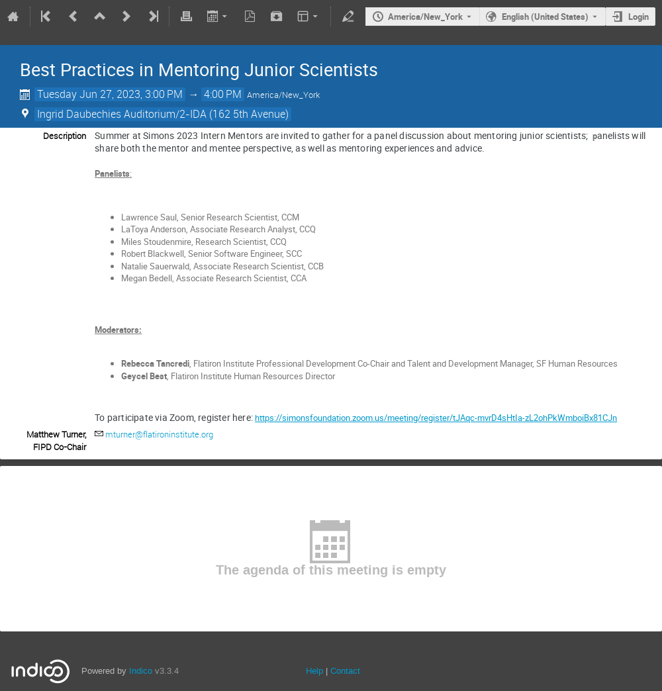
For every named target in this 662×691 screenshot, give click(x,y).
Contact (345, 670)
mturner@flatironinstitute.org (159, 434)
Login (638, 17)
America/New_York (425, 17)
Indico (140, 670)
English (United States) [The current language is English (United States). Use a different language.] (545, 17)
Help (314, 670)
